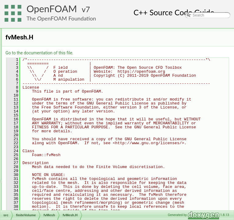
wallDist (41, 109)
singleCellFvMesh (49, 102)
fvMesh (36, 69)
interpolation (40, 149)
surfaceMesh (40, 156)
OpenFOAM (52, 8)
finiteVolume (35, 28)
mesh (29, 210)
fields (34, 42)
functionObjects (42, 55)
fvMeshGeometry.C (50, 129)
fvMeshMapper (47, 89)
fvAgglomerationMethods (45, 176)
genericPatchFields (40, 196)
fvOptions (33, 190)
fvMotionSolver (37, 183)
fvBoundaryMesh (48, 82)
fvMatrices (38, 62)
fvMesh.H (42, 122)
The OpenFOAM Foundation (61, 18)
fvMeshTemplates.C (51, 143)
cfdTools (36, 35)
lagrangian (33, 203)
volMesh (37, 163)
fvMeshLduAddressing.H (55, 136)
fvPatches (43, 96)
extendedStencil (48, 75)
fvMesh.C (42, 116)
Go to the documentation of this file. (116, 52)
